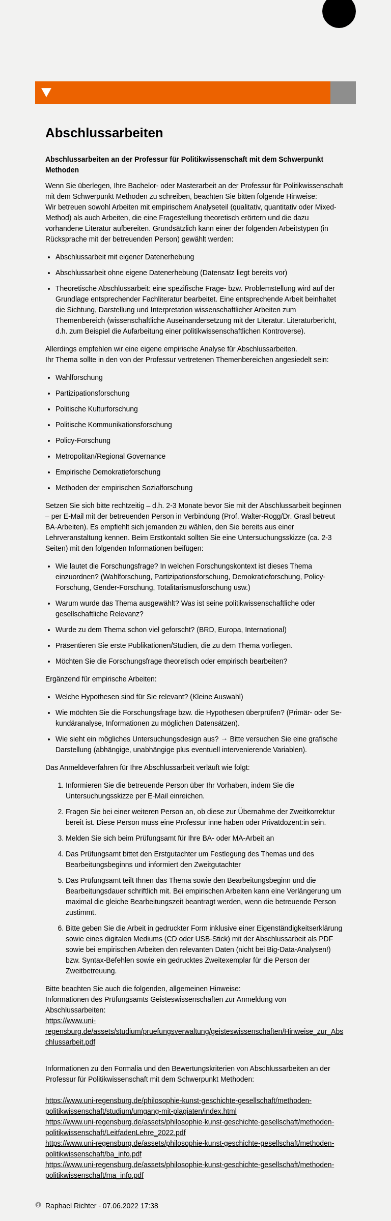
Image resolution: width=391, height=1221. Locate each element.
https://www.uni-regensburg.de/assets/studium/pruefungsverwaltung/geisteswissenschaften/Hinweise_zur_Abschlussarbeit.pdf (194, 1031)
